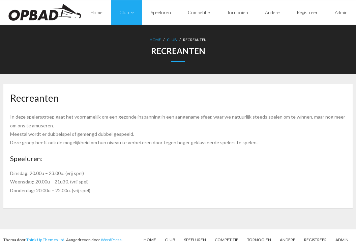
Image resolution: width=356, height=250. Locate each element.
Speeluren (195, 239)
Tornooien (259, 239)
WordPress (111, 239)
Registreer (315, 239)
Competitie (226, 239)
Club (172, 40)
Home (155, 40)
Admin (342, 239)
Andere (287, 239)
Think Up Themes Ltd (45, 239)
